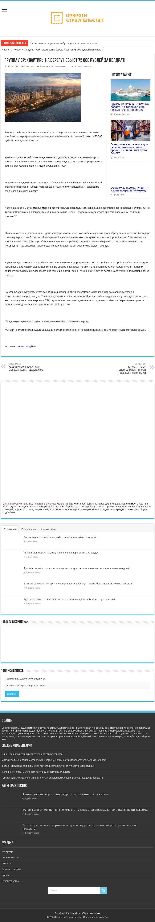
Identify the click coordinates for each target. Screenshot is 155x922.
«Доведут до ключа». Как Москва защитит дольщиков (27, 367)
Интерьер (7, 851)
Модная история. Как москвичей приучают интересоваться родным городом (62, 759)
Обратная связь (91, 913)
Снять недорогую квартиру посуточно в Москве (29, 503)
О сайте (59, 913)
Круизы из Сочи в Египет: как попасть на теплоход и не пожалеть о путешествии (130, 106)
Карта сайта (73, 913)
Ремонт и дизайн (11, 869)
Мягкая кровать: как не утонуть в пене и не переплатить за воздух (61, 552)
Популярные (28, 529)
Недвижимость (10, 857)
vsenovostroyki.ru (26, 346)
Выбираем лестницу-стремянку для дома (46, 771)
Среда (5, 875)
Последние (10, 529)
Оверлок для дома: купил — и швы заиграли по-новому (129, 189)
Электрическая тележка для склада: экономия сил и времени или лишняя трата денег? (129, 149)
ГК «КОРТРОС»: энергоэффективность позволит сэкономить (127, 368)
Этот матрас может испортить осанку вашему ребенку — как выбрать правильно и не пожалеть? (79, 583)
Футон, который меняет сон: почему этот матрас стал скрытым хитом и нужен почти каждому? (77, 568)
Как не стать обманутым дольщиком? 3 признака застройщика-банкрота (62, 777)
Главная (5, 49)
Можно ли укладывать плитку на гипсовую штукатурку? (62, 765)
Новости (18, 49)
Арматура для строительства (46, 754)
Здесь (144, 509)
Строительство (10, 881)
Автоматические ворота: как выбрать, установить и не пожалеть (63, 43)
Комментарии (48, 529)
